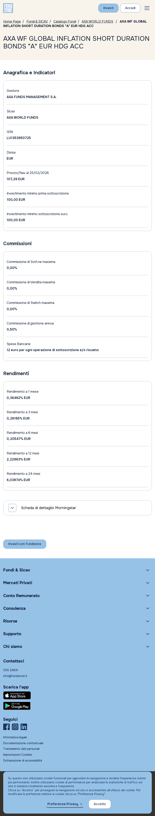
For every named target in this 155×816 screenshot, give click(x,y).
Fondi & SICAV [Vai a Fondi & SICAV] (37, 21)
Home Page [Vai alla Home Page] (12, 21)
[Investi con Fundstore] (108, 8)
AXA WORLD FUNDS (97, 21)
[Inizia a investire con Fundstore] (24, 544)
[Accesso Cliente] (130, 8)
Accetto (100, 804)
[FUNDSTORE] (8, 8)
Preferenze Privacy (62, 804)
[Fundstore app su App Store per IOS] (77, 695)
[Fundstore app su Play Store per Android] (77, 706)
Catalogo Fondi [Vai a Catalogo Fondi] (64, 21)
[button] (147, 8)
